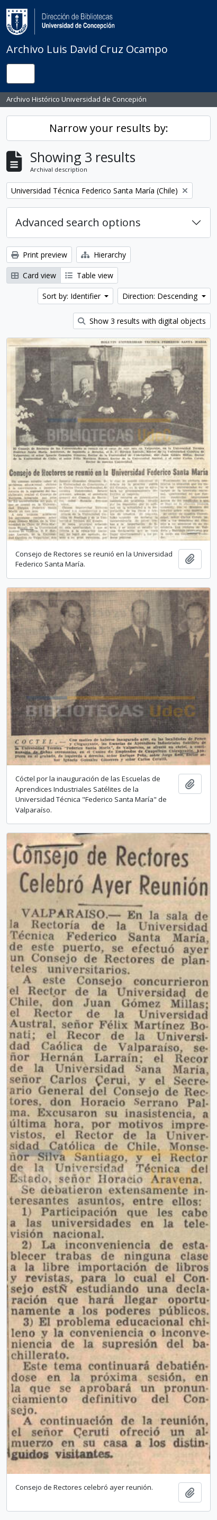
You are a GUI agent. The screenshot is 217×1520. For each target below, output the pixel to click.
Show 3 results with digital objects (142, 321)
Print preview (39, 255)
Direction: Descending (161, 296)
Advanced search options (78, 222)
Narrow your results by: (108, 128)
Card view (33, 275)
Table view (89, 275)
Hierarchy (103, 255)
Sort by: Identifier (72, 296)
